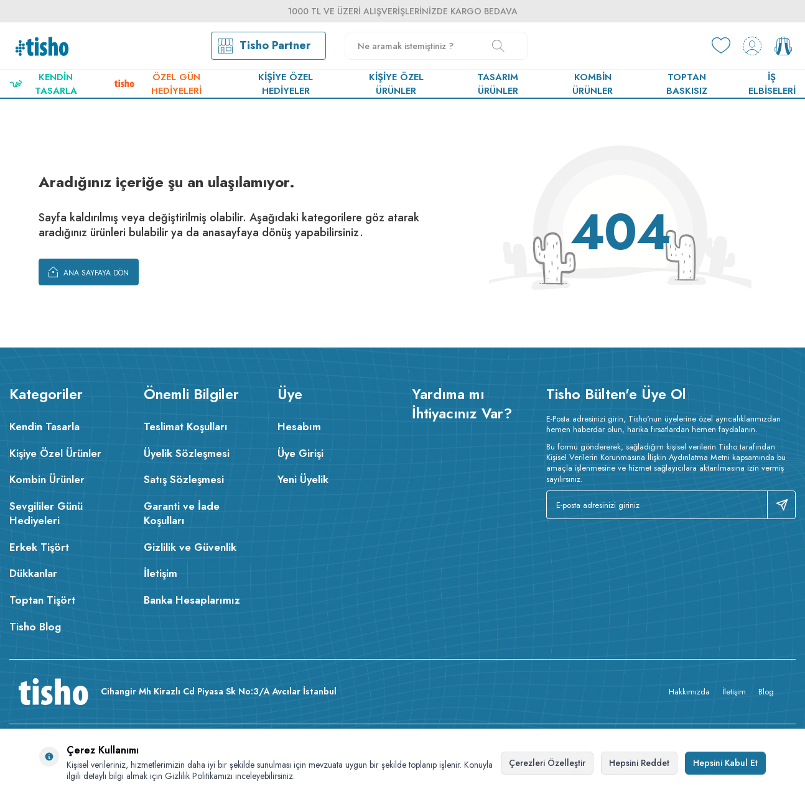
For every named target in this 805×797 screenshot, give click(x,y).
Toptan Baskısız (686, 84)
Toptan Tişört (42, 599)
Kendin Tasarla (43, 84)
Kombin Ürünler (592, 84)
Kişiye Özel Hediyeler (285, 84)
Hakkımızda (689, 691)
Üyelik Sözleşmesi (187, 453)
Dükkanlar (33, 573)
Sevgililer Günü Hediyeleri (46, 513)
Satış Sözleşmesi (184, 479)
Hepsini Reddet (639, 763)
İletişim (160, 573)
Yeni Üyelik (302, 479)
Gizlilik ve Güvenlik (190, 547)
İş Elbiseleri (772, 84)
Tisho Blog (35, 626)
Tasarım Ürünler (497, 84)
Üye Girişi (300, 453)
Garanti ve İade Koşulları (182, 513)
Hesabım (299, 426)
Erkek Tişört (39, 547)
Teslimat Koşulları (186, 426)
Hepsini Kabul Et (725, 763)
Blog (766, 691)
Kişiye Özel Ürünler (396, 84)
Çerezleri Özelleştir (547, 763)
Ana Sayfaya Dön (89, 272)
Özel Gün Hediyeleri (157, 84)
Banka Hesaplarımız (192, 599)
